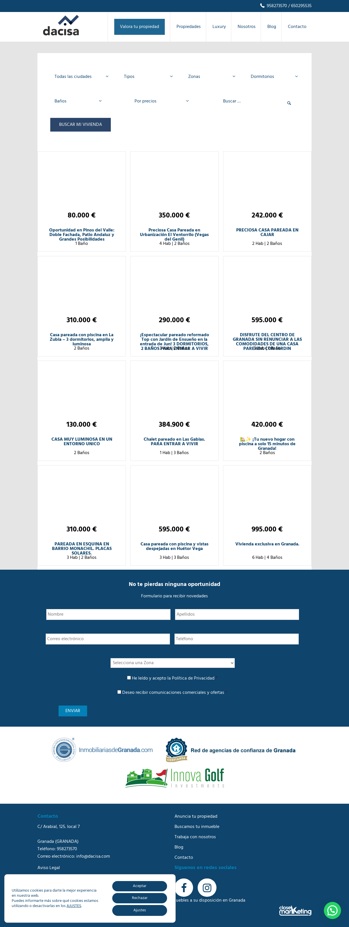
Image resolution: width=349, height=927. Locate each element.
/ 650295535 (299, 6)
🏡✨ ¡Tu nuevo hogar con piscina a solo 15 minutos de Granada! (267, 444)
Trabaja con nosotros (195, 837)
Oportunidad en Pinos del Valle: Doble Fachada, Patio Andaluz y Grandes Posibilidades (82, 235)
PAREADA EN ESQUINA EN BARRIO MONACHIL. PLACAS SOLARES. (82, 549)
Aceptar (140, 886)
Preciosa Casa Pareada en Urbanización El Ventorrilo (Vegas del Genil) (174, 235)
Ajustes (139, 910)
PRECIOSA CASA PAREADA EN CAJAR (267, 233)
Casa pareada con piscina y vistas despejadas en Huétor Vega (174, 547)
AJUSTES (74, 906)
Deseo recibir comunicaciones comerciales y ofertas (174, 692)
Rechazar (140, 898)
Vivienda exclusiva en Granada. (267, 544)
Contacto (183, 857)
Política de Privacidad (193, 678)
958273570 (273, 6)
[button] (332, 910)
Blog (178, 847)
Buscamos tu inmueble (196, 827)
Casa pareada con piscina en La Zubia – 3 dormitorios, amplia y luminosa (82, 339)
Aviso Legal (48, 868)
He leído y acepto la (175, 678)
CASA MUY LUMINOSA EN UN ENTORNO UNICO (81, 442)
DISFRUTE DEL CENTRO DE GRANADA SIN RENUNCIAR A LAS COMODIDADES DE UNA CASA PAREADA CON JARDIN (267, 341)
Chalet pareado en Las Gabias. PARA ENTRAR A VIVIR (174, 442)
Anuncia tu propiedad (195, 816)
